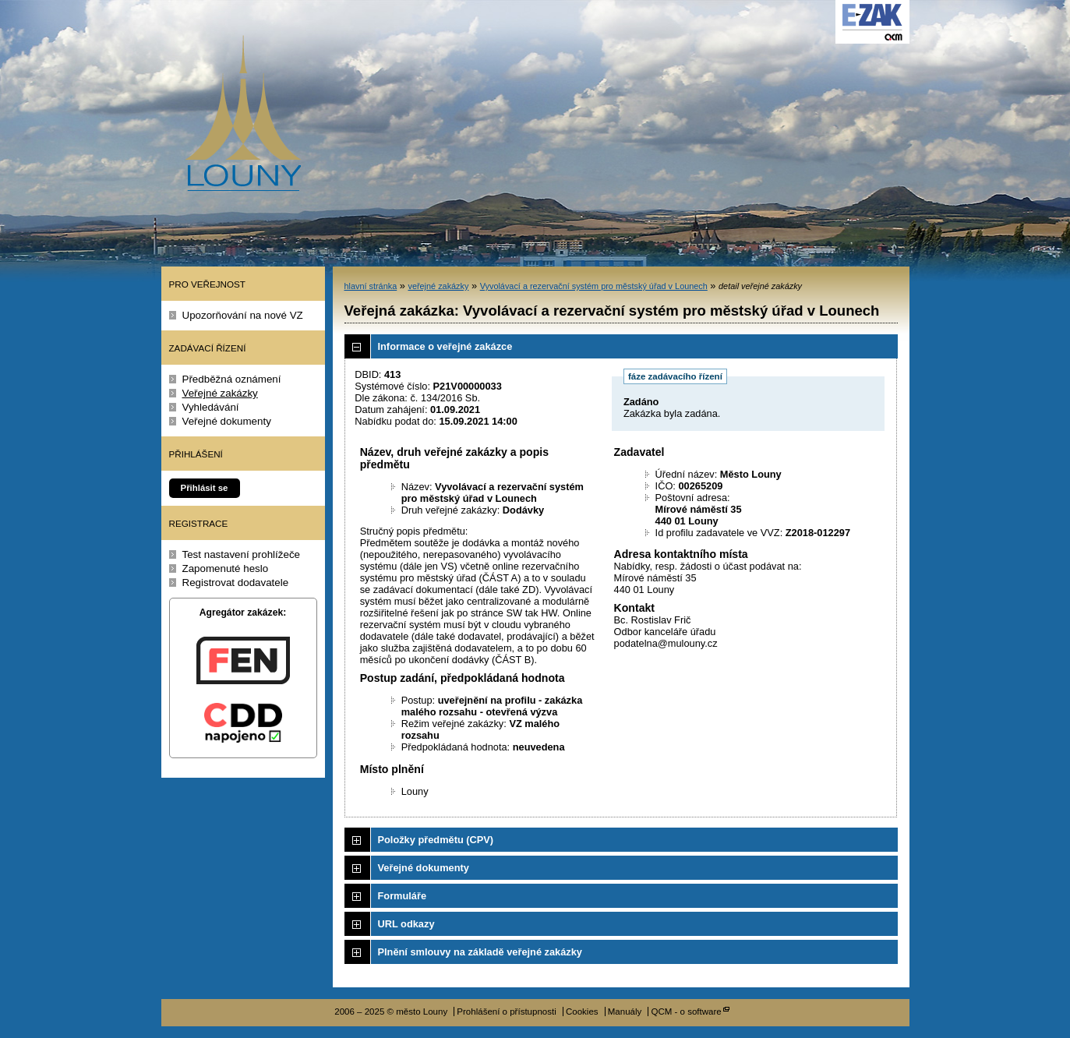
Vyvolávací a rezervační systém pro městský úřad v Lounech (594, 286)
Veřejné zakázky (220, 393)
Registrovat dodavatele (235, 582)
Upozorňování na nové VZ (242, 315)
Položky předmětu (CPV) (436, 840)
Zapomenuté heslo (225, 568)
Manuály (625, 1011)
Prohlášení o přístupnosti (506, 1011)
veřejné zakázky (438, 286)
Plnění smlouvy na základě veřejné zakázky (480, 952)
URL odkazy (406, 924)
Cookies (582, 1011)
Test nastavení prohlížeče (241, 554)
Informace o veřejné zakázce (445, 346)
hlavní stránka (370, 286)
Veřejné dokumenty (226, 421)
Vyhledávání (210, 407)
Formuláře (402, 896)
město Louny (243, 113)
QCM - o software (686, 1011)
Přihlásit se (204, 488)
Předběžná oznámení (231, 379)
